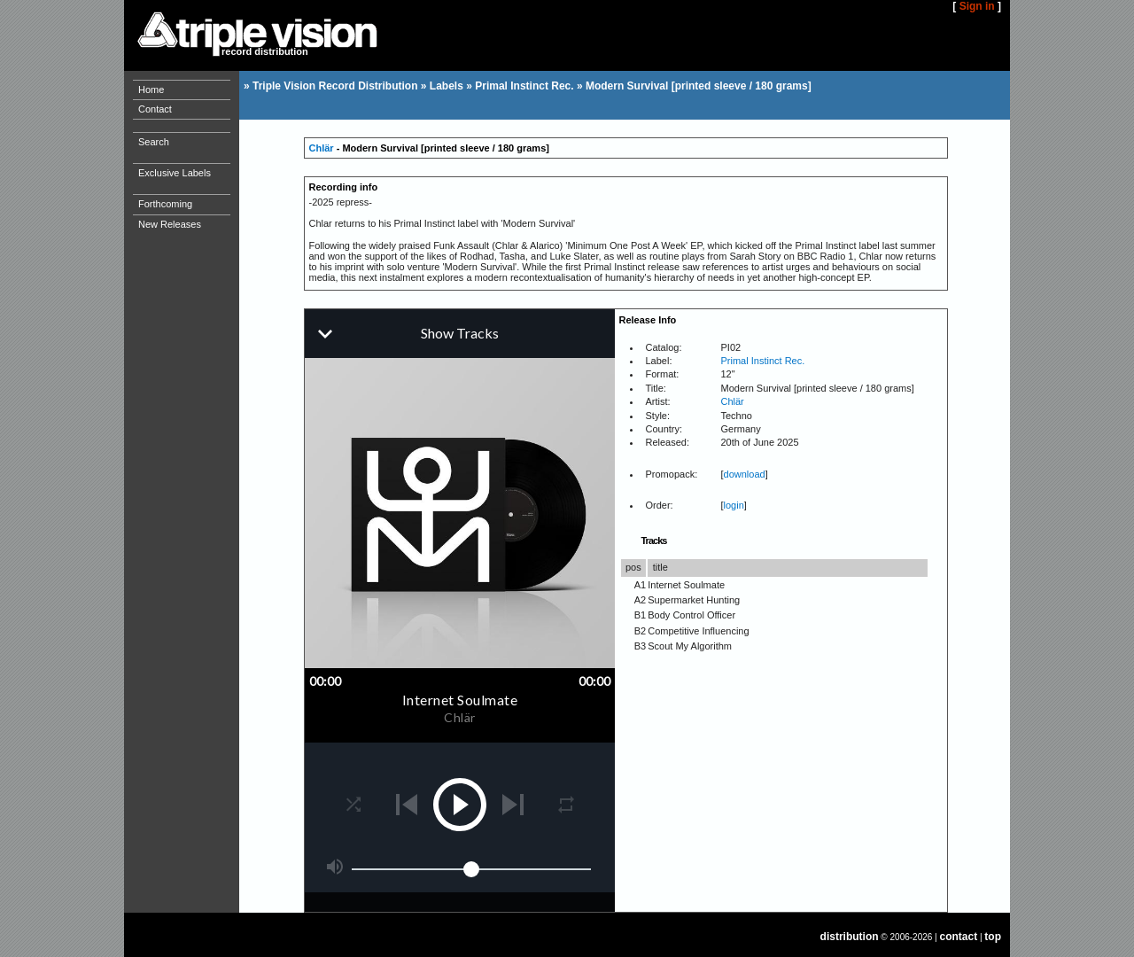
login (734, 505)
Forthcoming (165, 203)
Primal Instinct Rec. (524, 86)
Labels (446, 86)
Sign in (977, 6)
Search (153, 141)
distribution (849, 936)
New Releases (169, 224)
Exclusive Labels (174, 172)
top (992, 936)
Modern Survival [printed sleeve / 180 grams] (699, 86)
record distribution (264, 51)
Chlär (321, 148)
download (744, 474)
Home (151, 89)
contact (959, 936)
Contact (155, 109)
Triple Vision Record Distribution (334, 86)
